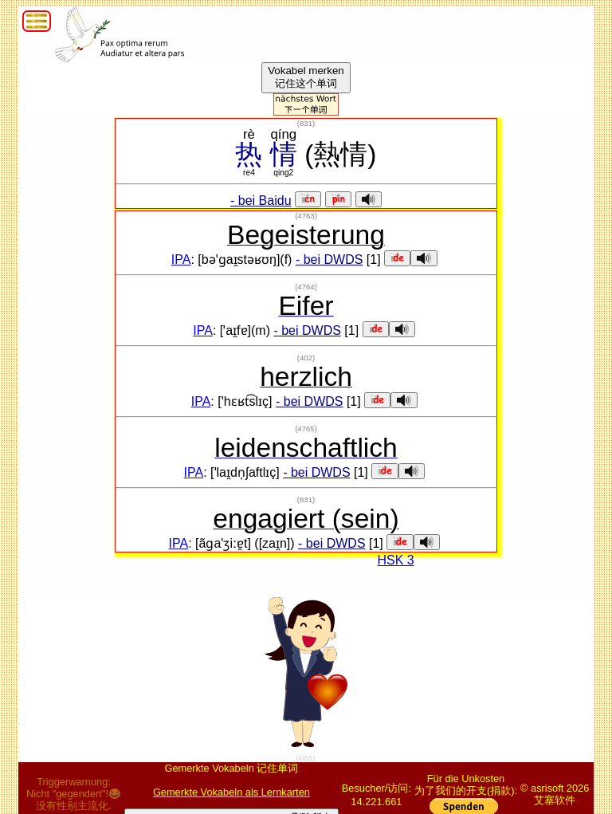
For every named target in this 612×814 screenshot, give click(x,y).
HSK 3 (395, 560)
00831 (306, 758)
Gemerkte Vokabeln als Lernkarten (231, 792)
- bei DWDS (329, 259)
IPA (181, 259)
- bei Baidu (261, 200)
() (306, 123)
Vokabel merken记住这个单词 (306, 77)
